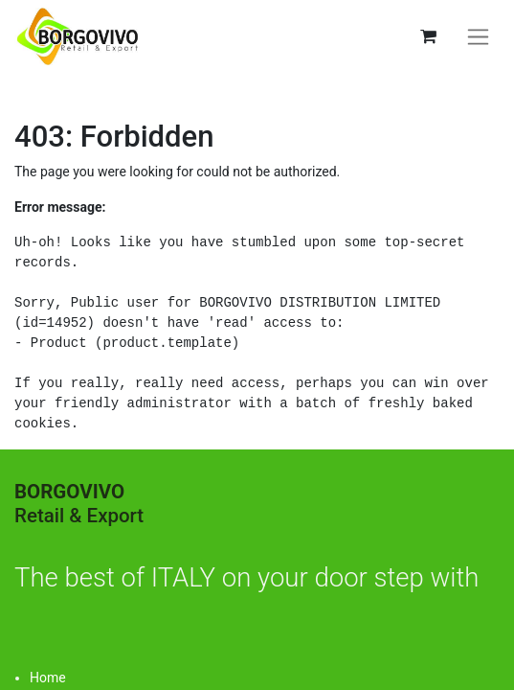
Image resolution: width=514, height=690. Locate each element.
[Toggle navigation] (478, 36)
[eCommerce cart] (428, 36)
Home (48, 677)
